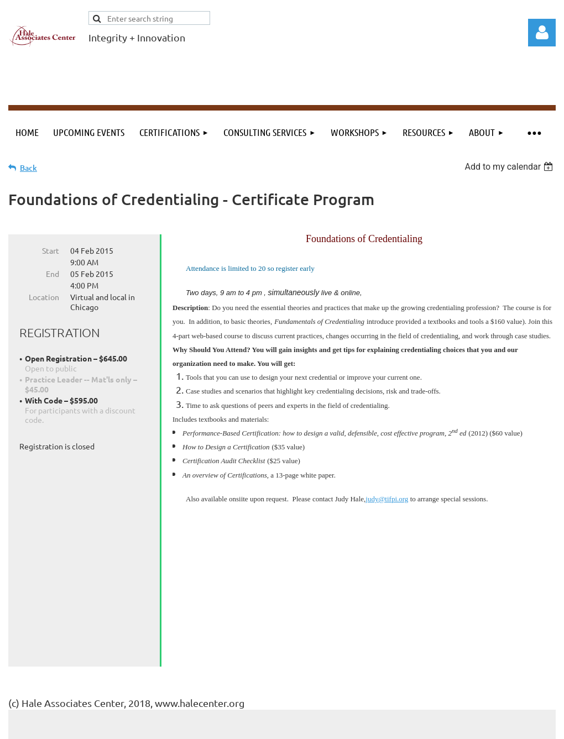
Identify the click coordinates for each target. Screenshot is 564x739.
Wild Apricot (423, 725)
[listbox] (510, 167)
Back (28, 168)
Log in (542, 32)
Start (50, 250)
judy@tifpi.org (386, 499)
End (52, 274)
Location (44, 297)
